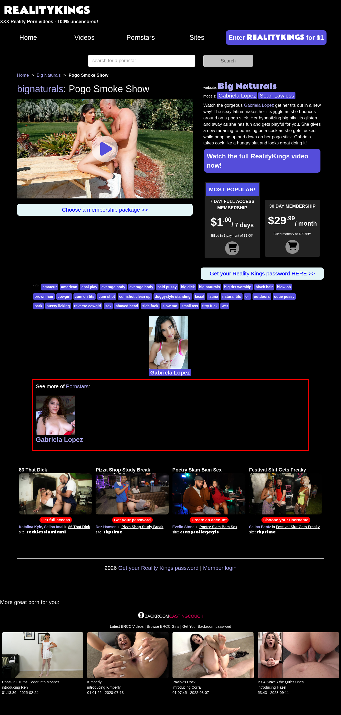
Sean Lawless (277, 96)
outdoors (262, 296)
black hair (264, 287)
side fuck (150, 306)
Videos (84, 37)
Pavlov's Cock (183, 682)
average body (113, 287)
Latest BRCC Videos (127, 626)
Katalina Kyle (30, 527)
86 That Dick (33, 470)
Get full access (55, 520)
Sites (197, 37)
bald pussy (167, 287)
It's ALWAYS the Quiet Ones (281, 682)
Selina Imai (53, 527)
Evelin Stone (183, 527)
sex (108, 306)
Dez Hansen (106, 527)
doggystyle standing (173, 296)
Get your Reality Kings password (158, 568)
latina (213, 296)
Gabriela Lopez (237, 96)
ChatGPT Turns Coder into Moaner (30, 682)
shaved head (127, 306)
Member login (219, 568)
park (38, 306)
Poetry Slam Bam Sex (197, 470)
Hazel (281, 687)
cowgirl (64, 296)
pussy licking (58, 306)
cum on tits (85, 296)
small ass (189, 306)
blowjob (284, 287)
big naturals (209, 287)
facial (199, 296)
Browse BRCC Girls (163, 626)
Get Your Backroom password (206, 626)
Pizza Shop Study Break (123, 470)
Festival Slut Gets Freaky (277, 470)
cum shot (106, 296)
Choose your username (285, 520)
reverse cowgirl (87, 306)
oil (247, 296)
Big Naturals (49, 75)
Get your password (132, 520)
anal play (89, 287)
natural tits (231, 296)
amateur (49, 287)
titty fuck (210, 306)
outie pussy (284, 296)
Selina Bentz (260, 527)
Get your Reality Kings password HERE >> (262, 273)
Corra (196, 687)
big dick (188, 287)
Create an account (208, 520)
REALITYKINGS (47, 10)
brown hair (43, 296)
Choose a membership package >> (105, 210)
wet (225, 306)
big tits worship (237, 287)
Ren (24, 687)
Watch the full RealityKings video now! (257, 161)
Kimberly (94, 682)
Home (28, 37)
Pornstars (140, 37)
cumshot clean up (135, 296)
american (69, 287)
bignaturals (40, 89)
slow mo (169, 306)
